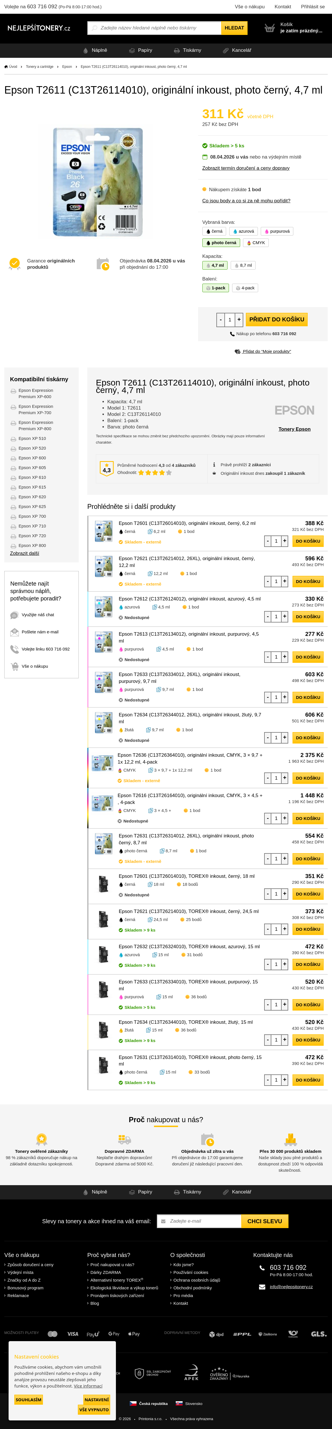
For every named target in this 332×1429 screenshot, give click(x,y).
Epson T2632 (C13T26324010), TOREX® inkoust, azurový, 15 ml (189, 946)
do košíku (308, 541)
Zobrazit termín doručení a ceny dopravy (246, 168)
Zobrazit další (24, 553)
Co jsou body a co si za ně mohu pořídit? (246, 200)
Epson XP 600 (32, 457)
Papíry (139, 51)
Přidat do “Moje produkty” (263, 351)
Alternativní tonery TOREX (118, 1280)
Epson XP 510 (32, 438)
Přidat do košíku (276, 319)
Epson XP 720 (32, 535)
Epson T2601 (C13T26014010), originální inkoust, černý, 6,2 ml (187, 523)
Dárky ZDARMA (105, 1272)
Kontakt (282, 6)
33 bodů (202, 1072)
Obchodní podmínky (192, 1287)
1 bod (189, 531)
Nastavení (97, 1399)
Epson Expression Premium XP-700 (36, 409)
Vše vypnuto (94, 1409)
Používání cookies (190, 1272)
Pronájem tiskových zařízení (117, 1295)
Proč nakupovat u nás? (112, 1264)
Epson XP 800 (32, 545)
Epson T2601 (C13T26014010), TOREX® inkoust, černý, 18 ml (187, 876)
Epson (67, 67)
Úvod (13, 67)
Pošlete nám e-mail (34, 631)
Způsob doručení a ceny (30, 1264)
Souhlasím (29, 1399)
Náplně (93, 51)
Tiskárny (186, 51)
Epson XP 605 (32, 467)
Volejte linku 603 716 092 (40, 649)
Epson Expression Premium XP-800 (36, 425)
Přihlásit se (313, 6)
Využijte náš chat (32, 614)
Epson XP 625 (32, 506)
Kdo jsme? (183, 1264)
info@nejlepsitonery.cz (291, 1286)
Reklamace (18, 1295)
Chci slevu (265, 1221)
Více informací (88, 1386)
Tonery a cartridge (40, 67)
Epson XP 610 (32, 477)
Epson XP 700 (32, 516)
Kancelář (236, 51)
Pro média (183, 1295)
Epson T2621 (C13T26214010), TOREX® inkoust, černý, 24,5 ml (189, 911)
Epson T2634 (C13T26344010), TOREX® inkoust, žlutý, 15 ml (186, 1022)
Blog (94, 1303)
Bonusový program (25, 1287)
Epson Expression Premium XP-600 (36, 393)
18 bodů (190, 884)
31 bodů (195, 954)
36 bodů (199, 996)
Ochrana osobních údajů (196, 1280)
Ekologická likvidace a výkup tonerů (124, 1287)
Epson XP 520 (32, 448)
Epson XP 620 (32, 496)
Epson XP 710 (32, 525)
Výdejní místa (20, 1272)
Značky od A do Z (24, 1280)
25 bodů (193, 919)
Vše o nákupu (250, 6)
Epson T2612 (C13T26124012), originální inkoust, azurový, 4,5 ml (190, 599)
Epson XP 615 (32, 487)
